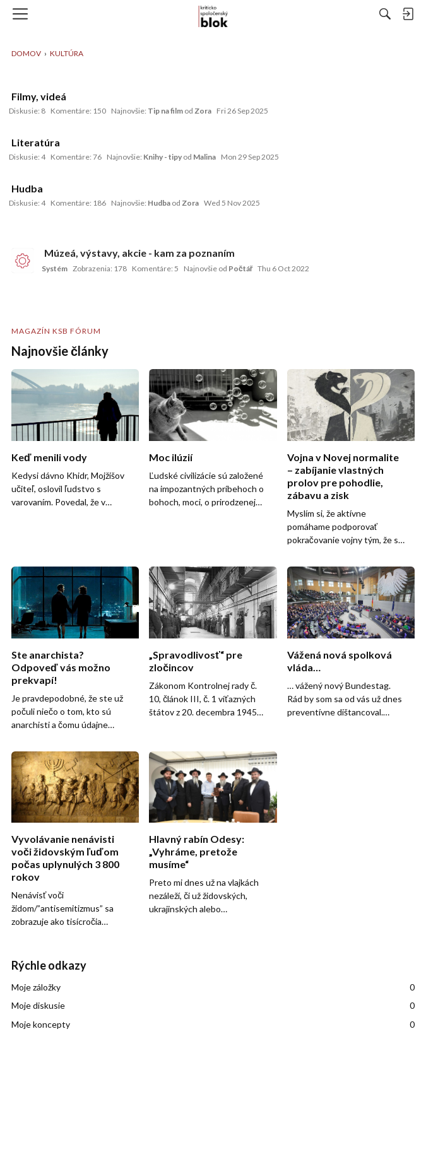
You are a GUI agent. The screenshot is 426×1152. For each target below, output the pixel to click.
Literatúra (35, 142)
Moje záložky (213, 987)
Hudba (27, 188)
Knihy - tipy (162, 157)
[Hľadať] (385, 14)
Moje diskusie (213, 1005)
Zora (202, 110)
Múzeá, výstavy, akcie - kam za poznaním (139, 253)
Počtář (240, 268)
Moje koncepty (213, 1024)
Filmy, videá (38, 96)
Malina (204, 157)
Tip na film (165, 110)
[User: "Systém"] (22, 260)
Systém (55, 268)
